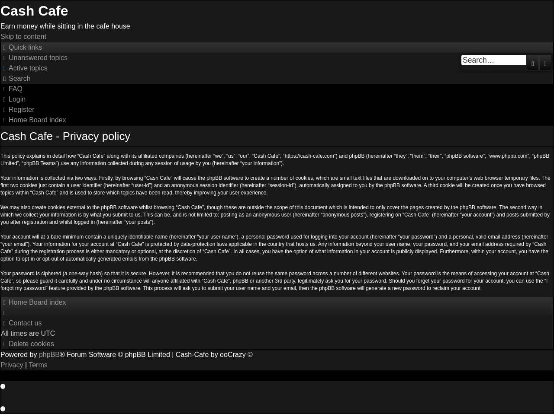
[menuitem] (34, 57)
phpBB (49, 354)
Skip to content (23, 36)
